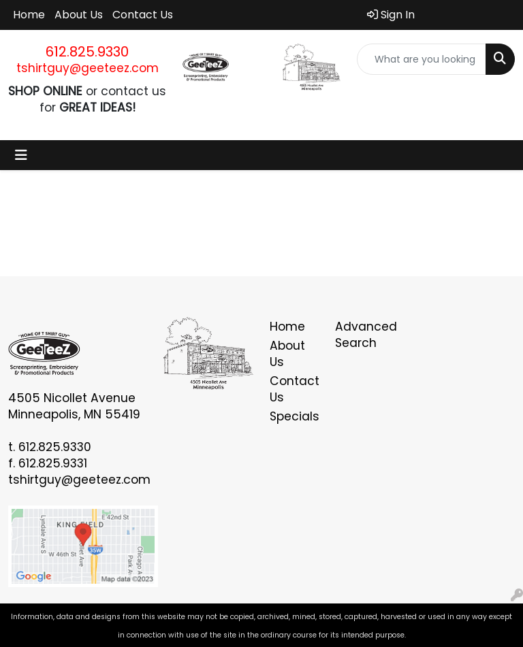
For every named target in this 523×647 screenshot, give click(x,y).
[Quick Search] (421, 59)
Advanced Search (359, 334)
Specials (294, 416)
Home (29, 14)
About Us (78, 14)
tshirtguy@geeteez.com (87, 68)
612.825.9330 (87, 51)
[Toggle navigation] (21, 155)
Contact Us (142, 14)
